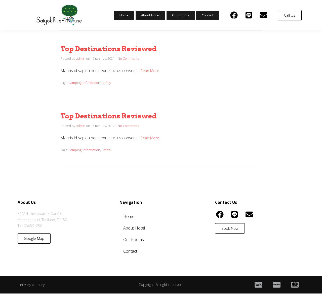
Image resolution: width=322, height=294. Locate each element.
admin (80, 58)
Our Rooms (178, 15)
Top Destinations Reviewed (116, 48)
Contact (207, 15)
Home (118, 15)
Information (91, 82)
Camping (74, 82)
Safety (106, 82)
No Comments (128, 58)
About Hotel (145, 15)
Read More (150, 70)
